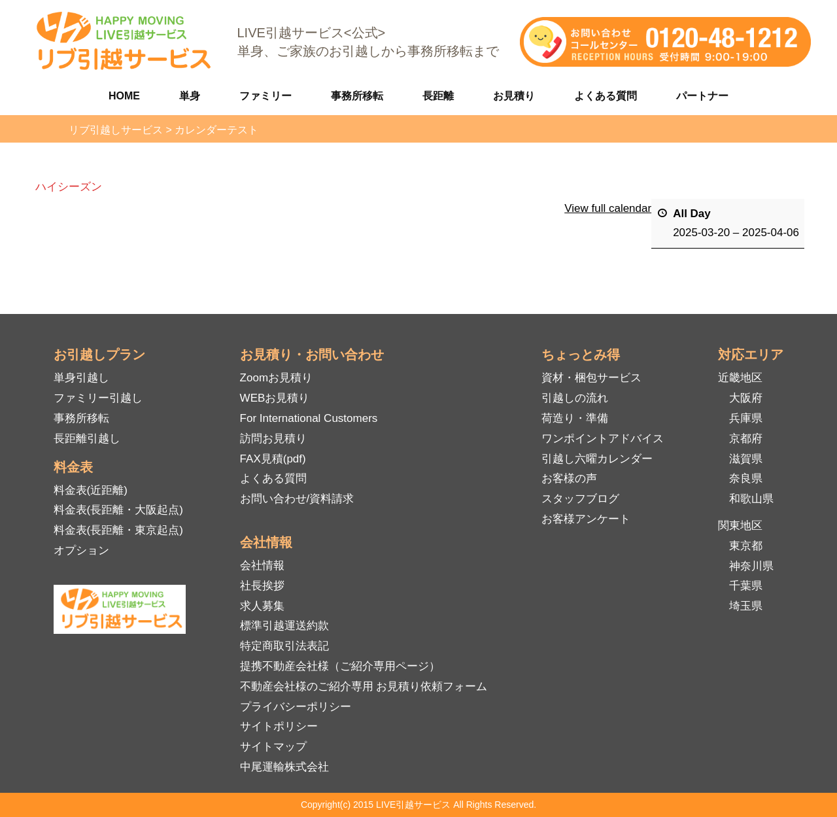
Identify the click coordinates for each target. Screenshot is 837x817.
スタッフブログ (580, 499)
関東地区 (740, 525)
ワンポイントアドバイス (602, 438)
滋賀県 (745, 459)
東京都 (745, 546)
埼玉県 (745, 606)
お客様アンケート (585, 519)
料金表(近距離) (91, 490)
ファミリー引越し (98, 398)
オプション (81, 550)
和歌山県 (751, 499)
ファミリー (265, 95)
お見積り (514, 95)
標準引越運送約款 (284, 625)
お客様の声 (569, 478)
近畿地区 (740, 378)
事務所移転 (357, 95)
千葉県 (745, 586)
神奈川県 (751, 566)
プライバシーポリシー (295, 707)
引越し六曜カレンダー (597, 459)
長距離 (438, 95)
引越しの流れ (574, 398)
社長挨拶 (262, 586)
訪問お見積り (273, 438)
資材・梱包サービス (591, 378)
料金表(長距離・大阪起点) (118, 510)
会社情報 (262, 565)
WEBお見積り (275, 398)
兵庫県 (745, 418)
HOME (124, 95)
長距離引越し (87, 438)
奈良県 (745, 478)
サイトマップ (273, 746)
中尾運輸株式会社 (284, 767)
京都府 (745, 438)
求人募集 (262, 606)
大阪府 (745, 398)
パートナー (702, 95)
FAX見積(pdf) (273, 459)
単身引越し (81, 378)
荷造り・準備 (574, 418)
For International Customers (309, 418)
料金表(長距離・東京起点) (118, 530)
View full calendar (607, 208)
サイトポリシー (279, 726)
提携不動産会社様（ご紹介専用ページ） (340, 666)
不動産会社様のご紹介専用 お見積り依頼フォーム (364, 686)
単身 (189, 95)
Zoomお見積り (276, 378)
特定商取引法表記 (284, 646)
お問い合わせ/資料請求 (297, 499)
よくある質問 (605, 95)
